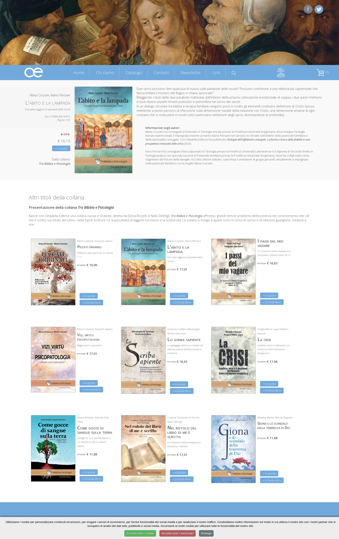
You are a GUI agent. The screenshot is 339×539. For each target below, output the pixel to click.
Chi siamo (105, 72)
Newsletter (191, 72)
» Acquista (61, 148)
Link (216, 72)
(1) (323, 72)
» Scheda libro (91, 302)
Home (78, 72)
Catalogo (134, 72)
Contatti (161, 72)
